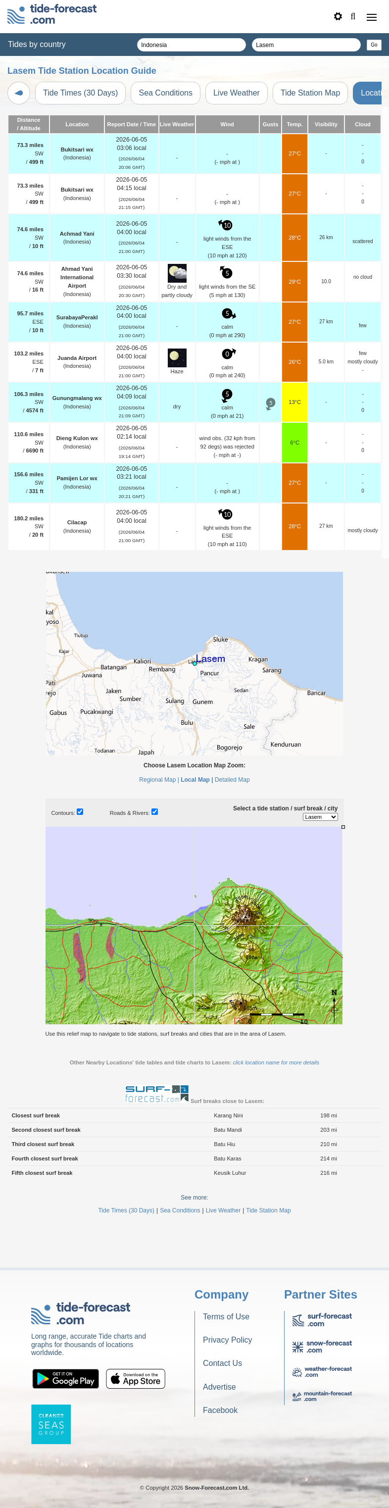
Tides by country (37, 44)
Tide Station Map (310, 93)
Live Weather (236, 93)
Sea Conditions (166, 93)
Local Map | (197, 779)
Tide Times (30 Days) (80, 93)
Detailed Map (232, 779)
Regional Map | (159, 779)
